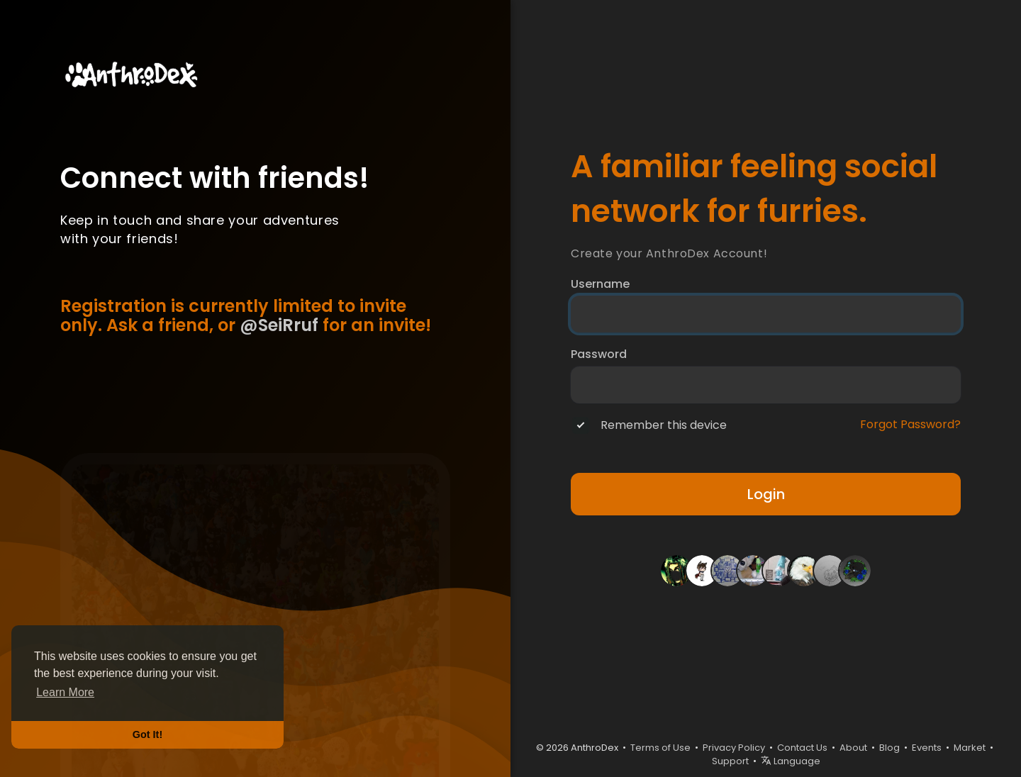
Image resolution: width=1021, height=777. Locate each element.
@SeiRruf (279, 325)
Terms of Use (660, 747)
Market (970, 747)
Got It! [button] (147, 734)
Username (600, 284)
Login (766, 494)
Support (730, 761)
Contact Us (802, 747)
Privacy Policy (734, 747)
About (853, 747)
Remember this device (664, 425)
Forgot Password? (910, 424)
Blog (889, 747)
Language (790, 761)
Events (927, 747)
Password (599, 354)
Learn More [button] (65, 692)
